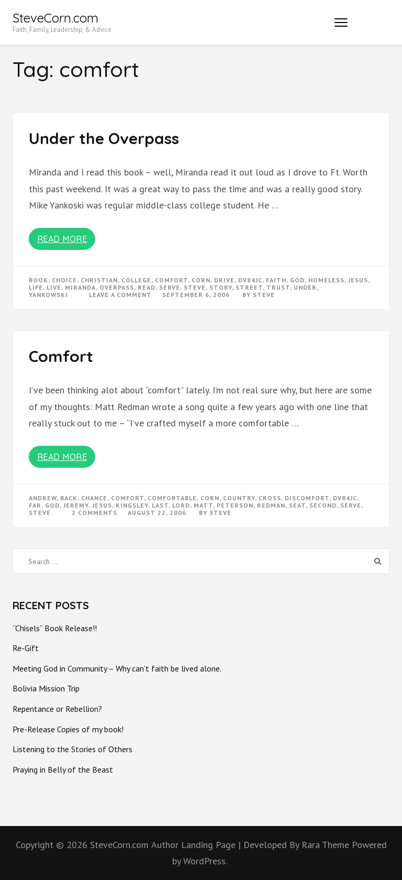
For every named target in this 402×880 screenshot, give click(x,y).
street (249, 287)
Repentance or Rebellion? (57, 708)
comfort (171, 280)
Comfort (61, 356)
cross (270, 498)
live (54, 287)
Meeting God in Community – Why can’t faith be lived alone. (117, 668)
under (305, 287)
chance (94, 498)
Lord (181, 505)
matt (203, 505)
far (35, 505)
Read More (62, 239)
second (323, 505)
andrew (43, 498)
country (239, 498)
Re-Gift (26, 648)
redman (271, 505)
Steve (264, 295)
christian (99, 280)
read (146, 287)
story (220, 287)
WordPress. (205, 861)
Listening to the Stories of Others (72, 749)
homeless (326, 280)
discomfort (307, 498)
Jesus (358, 280)
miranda (80, 287)
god (297, 280)
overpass (116, 287)
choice (64, 280)
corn (201, 280)
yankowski (48, 295)
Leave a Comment (120, 295)
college (136, 280)
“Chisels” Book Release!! (55, 628)
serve (169, 287)
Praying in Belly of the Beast (63, 769)
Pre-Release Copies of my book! (68, 729)
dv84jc (250, 280)
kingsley (132, 505)
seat (297, 505)
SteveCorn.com (55, 18)
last (160, 505)
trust (278, 287)
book (38, 280)
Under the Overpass (104, 138)
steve (195, 287)
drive (224, 280)
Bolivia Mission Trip (46, 688)
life (36, 287)
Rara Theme (327, 845)
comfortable (172, 498)
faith (276, 280)
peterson (235, 505)
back (68, 498)
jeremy (75, 505)
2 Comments (94, 512)
